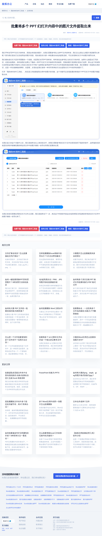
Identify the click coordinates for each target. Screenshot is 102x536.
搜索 (96, 18)
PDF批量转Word (28, 487)
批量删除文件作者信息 (32, 495)
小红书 (7, 528)
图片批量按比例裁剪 (25, 499)
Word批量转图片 (92, 487)
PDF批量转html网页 (52, 487)
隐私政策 (22, 524)
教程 (50, 4)
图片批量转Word (76, 499)
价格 (34, 4)
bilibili (3, 530)
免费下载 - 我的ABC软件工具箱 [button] (25, 45)
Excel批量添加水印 (11, 499)
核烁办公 (7, 4)
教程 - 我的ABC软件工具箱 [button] (78, 45)
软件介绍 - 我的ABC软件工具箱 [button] (52, 45)
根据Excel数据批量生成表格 (60, 503)
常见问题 (60, 4)
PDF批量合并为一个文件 (13, 487)
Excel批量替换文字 (63, 491)
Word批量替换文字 (37, 491)
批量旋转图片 (38, 499)
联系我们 (39, 524)
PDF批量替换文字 (76, 491)
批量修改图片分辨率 (63, 499)
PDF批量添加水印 (58, 495)
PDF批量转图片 (39, 487)
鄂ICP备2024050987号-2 (62, 526)
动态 (42, 4)
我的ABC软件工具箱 (17, 11)
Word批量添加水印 (72, 495)
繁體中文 (74, 32)
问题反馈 (39, 521)
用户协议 (22, 521)
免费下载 (71, 4)
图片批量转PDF (87, 499)
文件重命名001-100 (90, 491)
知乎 (11, 528)
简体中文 (69, 32)
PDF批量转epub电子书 (67, 487)
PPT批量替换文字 (50, 491)
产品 (26, 4)
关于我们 (39, 528)
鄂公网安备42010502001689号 (64, 527)
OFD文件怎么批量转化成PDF (79, 503)
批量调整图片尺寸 (49, 499)
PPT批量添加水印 (85, 495)
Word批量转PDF (80, 487)
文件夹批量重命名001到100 (14, 495)
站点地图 (22, 528)
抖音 (3, 528)
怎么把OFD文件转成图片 (13, 507)
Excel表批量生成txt (44, 503)
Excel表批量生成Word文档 (14, 503)
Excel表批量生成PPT (30, 503)
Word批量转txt (10, 491)
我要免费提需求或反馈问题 (66, 476)
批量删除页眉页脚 (46, 495)
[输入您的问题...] (47, 18)
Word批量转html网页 (23, 491)
